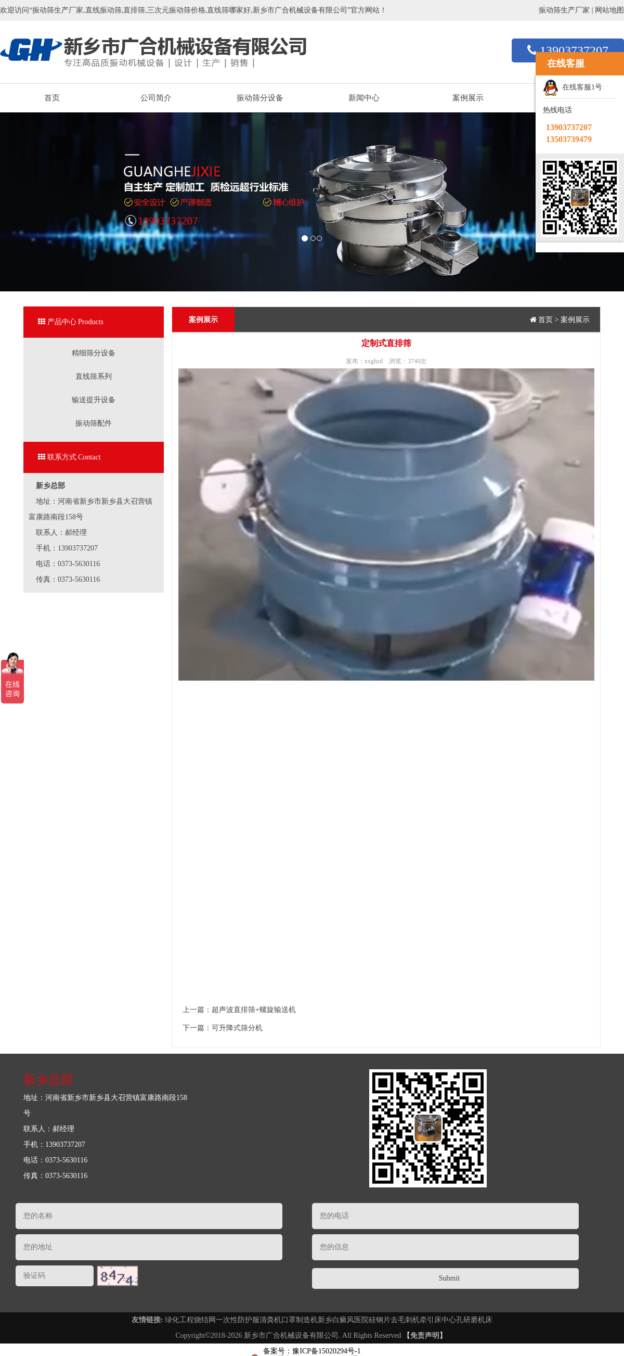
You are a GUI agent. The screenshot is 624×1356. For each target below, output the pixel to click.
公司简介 (156, 98)
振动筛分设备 (260, 98)
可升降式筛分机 (237, 1028)
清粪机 (270, 1320)
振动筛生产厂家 (564, 10)
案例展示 (468, 98)
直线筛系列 (93, 376)
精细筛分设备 (93, 353)
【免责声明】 (425, 1335)
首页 (52, 98)
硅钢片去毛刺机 (394, 1320)
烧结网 (205, 1320)
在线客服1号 (572, 88)
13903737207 (567, 50)
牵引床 (430, 1320)
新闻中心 (364, 98)
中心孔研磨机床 (466, 1320)
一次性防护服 (237, 1320)
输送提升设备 (93, 400)
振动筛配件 (93, 423)
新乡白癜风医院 (343, 1320)
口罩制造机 (299, 1320)
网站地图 (609, 10)
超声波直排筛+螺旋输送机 (254, 1010)
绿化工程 (179, 1320)
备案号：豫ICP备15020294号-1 (311, 1351)
